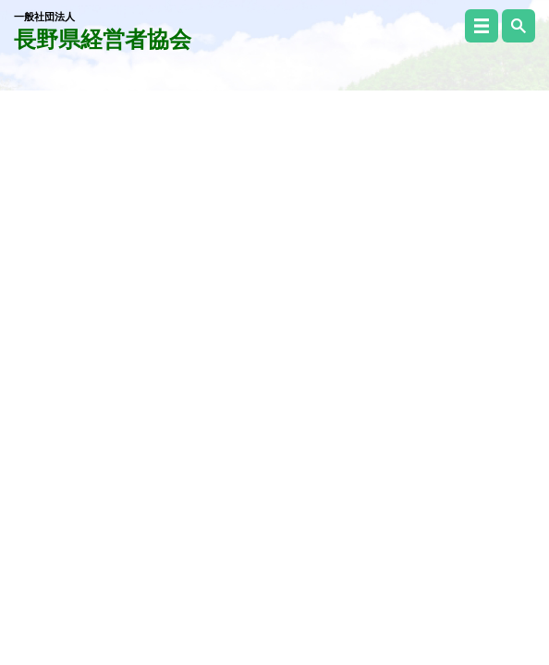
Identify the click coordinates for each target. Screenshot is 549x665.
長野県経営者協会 (102, 31)
